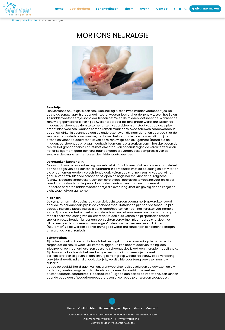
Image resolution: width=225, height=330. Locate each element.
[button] (129, 8)
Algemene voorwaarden (97, 319)
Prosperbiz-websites (123, 323)
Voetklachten (30, 20)
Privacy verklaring (128, 319)
